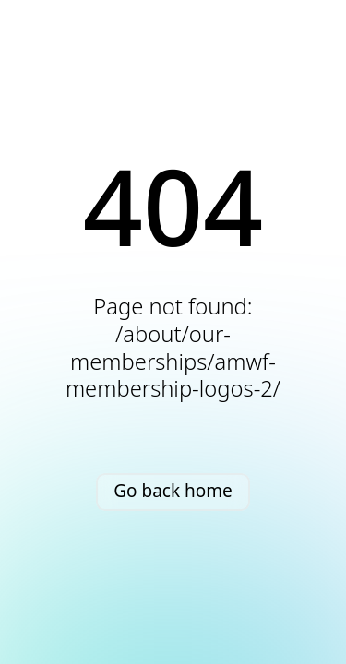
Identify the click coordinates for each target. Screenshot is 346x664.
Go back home (173, 491)
